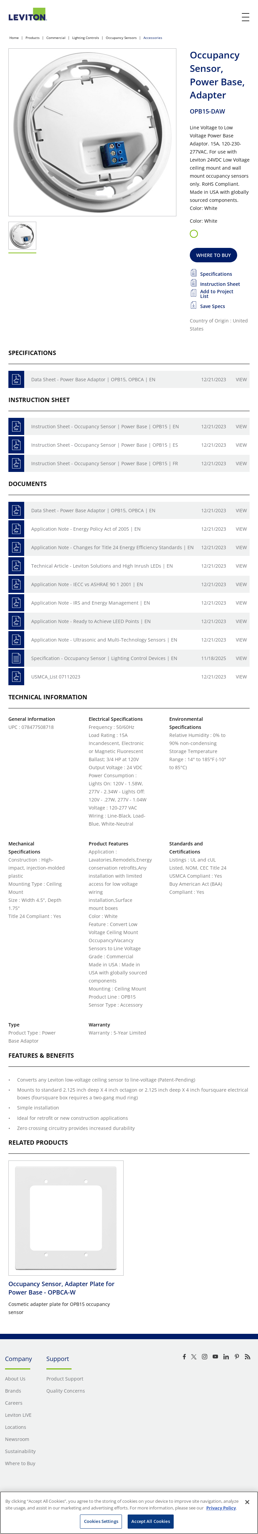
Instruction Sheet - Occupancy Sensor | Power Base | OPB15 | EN (105, 426)
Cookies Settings (101, 1521)
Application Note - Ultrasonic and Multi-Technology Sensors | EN (104, 640)
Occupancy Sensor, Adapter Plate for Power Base (61, 1288)
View (241, 379)
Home (14, 37)
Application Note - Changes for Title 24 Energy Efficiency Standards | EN (112, 547)
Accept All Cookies (150, 1521)
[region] (129, 1512)
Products (33, 37)
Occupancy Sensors (121, 37)
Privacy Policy (221, 1508)
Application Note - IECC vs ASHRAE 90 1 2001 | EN (87, 584)
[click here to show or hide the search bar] (232, 17)
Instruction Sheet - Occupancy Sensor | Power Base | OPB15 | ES (104, 445)
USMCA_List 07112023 (55, 676)
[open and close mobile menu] (246, 17)
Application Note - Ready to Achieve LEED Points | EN (91, 621)
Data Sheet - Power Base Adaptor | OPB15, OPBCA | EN (93, 379)
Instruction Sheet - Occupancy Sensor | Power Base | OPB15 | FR (104, 463)
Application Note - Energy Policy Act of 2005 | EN (86, 529)
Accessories (152, 37)
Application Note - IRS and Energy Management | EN (90, 603)
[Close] (247, 1502)
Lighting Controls (85, 37)
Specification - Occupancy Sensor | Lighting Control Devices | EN (104, 658)
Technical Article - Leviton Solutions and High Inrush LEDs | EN (102, 566)
